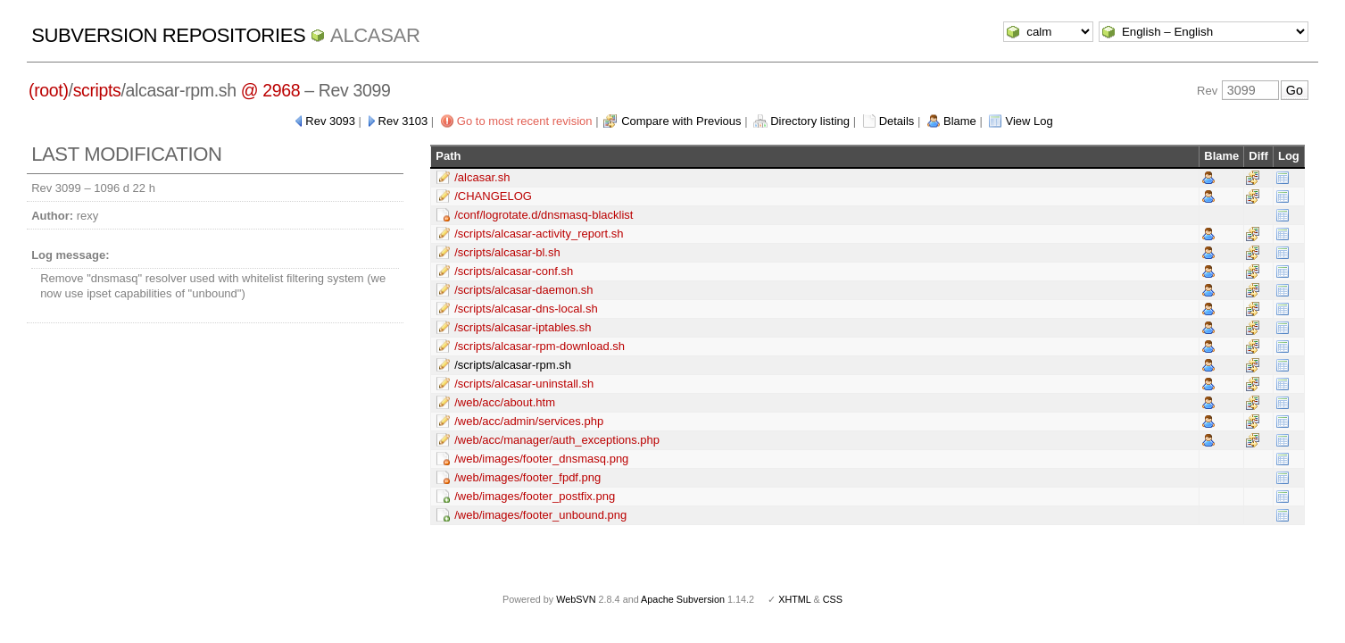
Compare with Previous (681, 121)
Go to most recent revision (525, 121)
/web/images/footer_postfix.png (534, 496)
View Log (1028, 121)
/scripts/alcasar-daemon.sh (523, 289)
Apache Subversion (683, 599)
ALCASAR (374, 35)
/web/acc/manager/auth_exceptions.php (557, 440)
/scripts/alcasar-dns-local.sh (525, 308)
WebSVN (575, 599)
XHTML (794, 599)
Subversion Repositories (168, 35)
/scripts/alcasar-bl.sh (507, 252)
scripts (97, 90)
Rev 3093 (330, 121)
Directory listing (810, 121)
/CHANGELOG (493, 196)
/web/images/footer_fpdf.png (527, 477)
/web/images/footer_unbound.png (540, 515)
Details (897, 121)
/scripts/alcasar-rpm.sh (512, 365)
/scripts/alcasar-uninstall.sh (524, 383)
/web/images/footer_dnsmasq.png (541, 458)
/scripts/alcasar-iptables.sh (522, 327)
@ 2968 (271, 90)
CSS (833, 599)
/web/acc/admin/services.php (528, 421)
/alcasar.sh (482, 177)
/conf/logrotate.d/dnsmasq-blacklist (543, 214)
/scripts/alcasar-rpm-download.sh (539, 346)
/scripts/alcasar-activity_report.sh (538, 233)
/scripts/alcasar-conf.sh (513, 271)
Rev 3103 (403, 121)
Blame (959, 121)
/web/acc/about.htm (504, 402)
